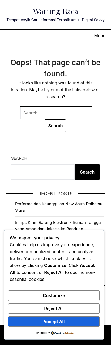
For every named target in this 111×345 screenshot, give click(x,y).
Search (19, 158)
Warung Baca (55, 11)
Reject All (53, 308)
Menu (99, 35)
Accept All (54, 321)
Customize (54, 295)
